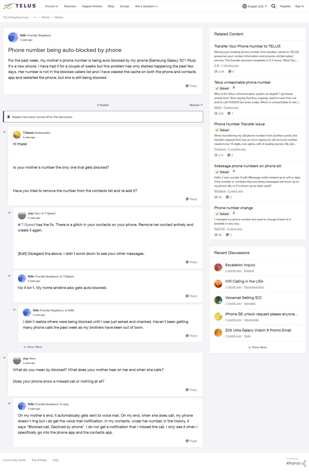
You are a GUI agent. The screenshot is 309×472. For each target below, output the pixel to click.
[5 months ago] (236, 149)
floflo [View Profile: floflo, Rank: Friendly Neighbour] (23, 35)
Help (56, 460)
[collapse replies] (4, 132)
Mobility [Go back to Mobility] (46, 17)
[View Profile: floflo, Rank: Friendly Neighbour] (13, 37)
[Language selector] (255, 6)
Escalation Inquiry (240, 265)
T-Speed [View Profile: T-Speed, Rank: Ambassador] (28, 132)
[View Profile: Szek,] (218, 333)
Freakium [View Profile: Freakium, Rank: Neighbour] (220, 149)
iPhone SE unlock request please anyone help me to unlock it (260, 314)
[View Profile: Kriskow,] (218, 267)
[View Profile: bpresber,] (218, 300)
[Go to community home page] (20, 6)
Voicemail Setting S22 (243, 297)
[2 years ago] (235, 191)
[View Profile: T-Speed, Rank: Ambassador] (17, 135)
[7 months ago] (229, 65)
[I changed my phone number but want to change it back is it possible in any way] (257, 221)
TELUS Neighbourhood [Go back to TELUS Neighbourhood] (15, 17)
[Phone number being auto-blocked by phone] (29, 137)
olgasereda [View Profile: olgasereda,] (251, 319)
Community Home (14, 460)
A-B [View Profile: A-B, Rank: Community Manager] (216, 65)
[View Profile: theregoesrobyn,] (218, 284)
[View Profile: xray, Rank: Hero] (22, 215)
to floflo (69, 310)
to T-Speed (48, 213)
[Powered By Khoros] (296, 462)
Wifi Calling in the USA (244, 281)
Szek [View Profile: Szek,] (247, 335)
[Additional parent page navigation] (35, 17)
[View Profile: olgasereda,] (218, 317)
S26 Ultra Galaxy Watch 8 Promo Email (258, 330)
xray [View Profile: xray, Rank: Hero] (30, 213)
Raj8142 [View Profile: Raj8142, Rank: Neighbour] (219, 228)
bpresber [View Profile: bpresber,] (250, 303)
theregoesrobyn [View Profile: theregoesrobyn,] (254, 287)
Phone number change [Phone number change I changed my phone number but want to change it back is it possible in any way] (233, 208)
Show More (32, 347)
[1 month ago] (233, 270)
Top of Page (39, 460)
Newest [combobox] (196, 105)
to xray (64, 404)
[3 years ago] (230, 107)
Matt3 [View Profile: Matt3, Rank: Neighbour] (217, 107)
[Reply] (191, 86)
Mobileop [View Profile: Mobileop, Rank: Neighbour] (220, 191)
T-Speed (28, 224)
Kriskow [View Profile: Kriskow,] (249, 270)
